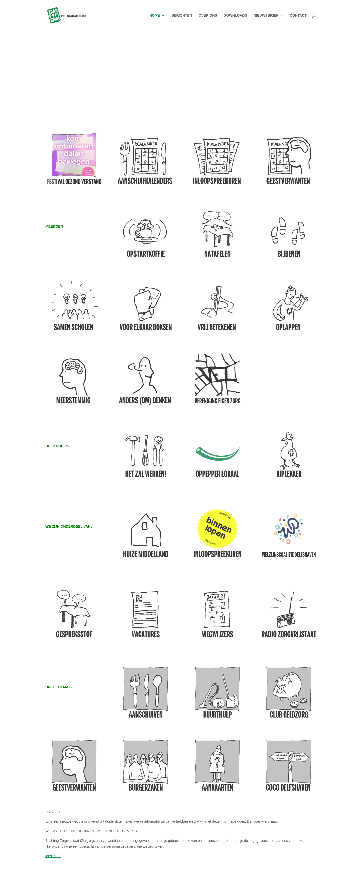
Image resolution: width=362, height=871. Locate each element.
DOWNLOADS (235, 15)
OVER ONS (208, 15)
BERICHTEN (181, 15)
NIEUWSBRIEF (266, 15)
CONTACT (298, 15)
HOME (154, 15)
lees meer (53, 856)
